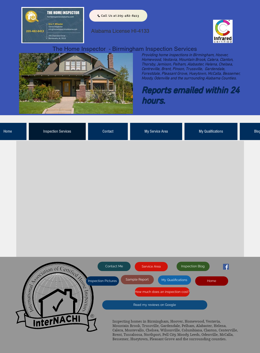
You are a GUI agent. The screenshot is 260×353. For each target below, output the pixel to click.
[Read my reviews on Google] (154, 305)
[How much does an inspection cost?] (162, 292)
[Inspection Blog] (193, 266)
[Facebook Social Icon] (226, 267)
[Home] (211, 281)
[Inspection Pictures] (102, 281)
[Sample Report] (137, 279)
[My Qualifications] (174, 280)
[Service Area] (151, 266)
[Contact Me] (114, 266)
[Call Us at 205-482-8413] (118, 16)
